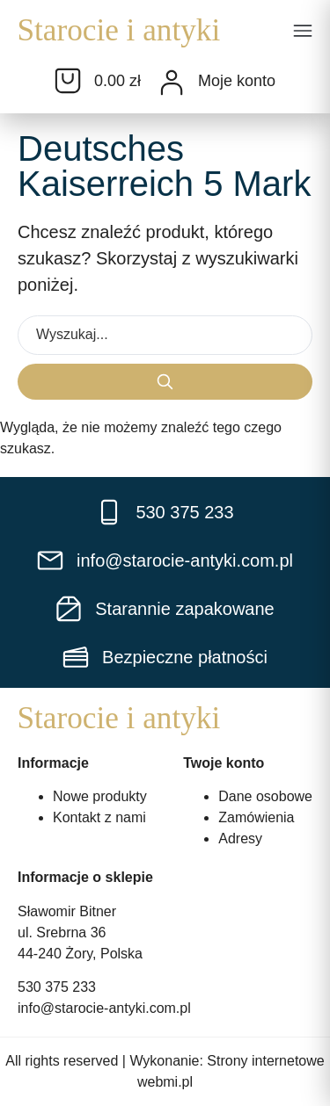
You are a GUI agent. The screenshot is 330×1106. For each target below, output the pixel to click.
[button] (302, 32)
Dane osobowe (265, 796)
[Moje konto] (171, 82)
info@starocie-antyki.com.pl (104, 1008)
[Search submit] (165, 382)
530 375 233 (57, 986)
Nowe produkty (100, 796)
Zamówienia (256, 817)
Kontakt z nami (99, 817)
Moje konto (236, 81)
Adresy (240, 838)
